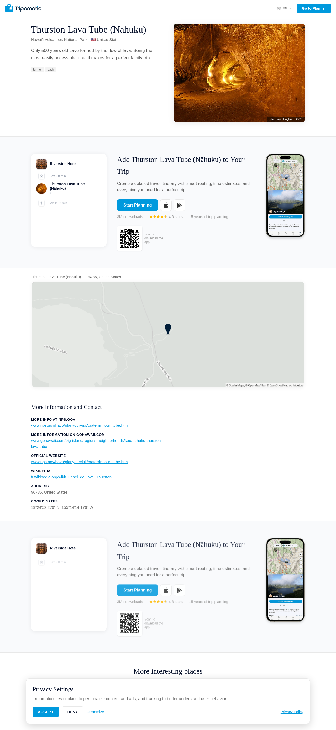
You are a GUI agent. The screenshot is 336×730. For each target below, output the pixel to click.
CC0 (299, 119)
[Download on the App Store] (166, 205)
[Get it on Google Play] (179, 205)
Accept (46, 712)
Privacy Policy (292, 712)
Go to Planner (314, 8)
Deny (72, 712)
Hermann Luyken (281, 119)
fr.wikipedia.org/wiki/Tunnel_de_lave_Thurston (71, 477)
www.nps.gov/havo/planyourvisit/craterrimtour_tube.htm (79, 425)
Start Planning (137, 205)
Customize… (97, 712)
